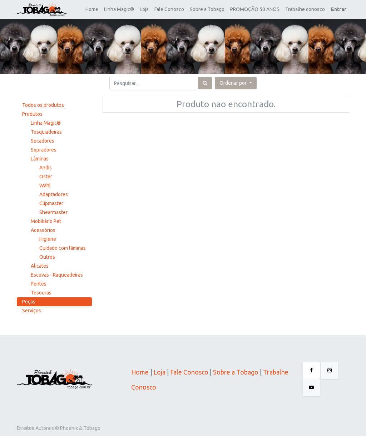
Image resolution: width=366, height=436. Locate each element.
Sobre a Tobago (235, 372)
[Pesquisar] (205, 83)
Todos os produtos (43, 105)
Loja (158, 372)
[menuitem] (92, 9)
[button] (236, 83)
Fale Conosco (188, 372)
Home (140, 372)
